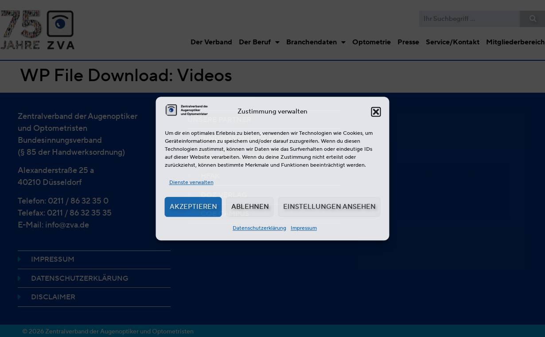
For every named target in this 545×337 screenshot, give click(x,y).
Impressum (304, 227)
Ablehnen (250, 207)
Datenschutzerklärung (259, 227)
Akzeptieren (193, 207)
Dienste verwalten (191, 182)
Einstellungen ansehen (329, 207)
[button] (376, 111)
